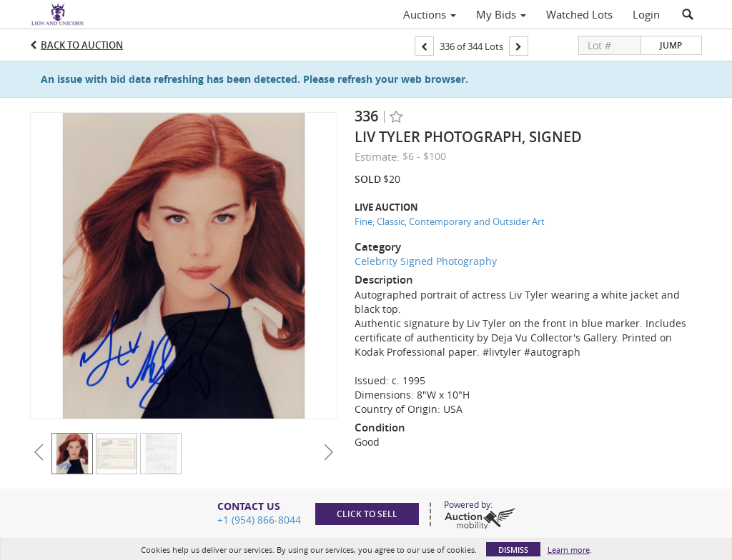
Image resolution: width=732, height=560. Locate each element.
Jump (671, 45)
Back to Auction (82, 45)
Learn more (569, 549)
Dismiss (513, 549)
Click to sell (367, 514)
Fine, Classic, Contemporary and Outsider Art (450, 221)
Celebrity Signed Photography (426, 261)
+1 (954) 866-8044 (259, 519)
